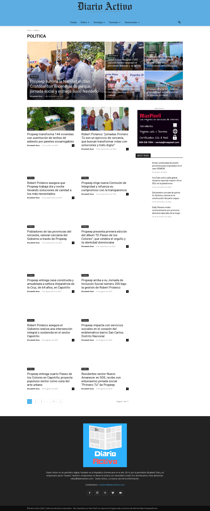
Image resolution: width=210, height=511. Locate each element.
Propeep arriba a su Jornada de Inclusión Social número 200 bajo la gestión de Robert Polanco (103, 283)
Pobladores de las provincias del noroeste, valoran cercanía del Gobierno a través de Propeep (49, 235)
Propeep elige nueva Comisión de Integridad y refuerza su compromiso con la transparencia (104, 186)
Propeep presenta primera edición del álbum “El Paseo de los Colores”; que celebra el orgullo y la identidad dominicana (104, 237)
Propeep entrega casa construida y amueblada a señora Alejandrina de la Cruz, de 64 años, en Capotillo (50, 283)
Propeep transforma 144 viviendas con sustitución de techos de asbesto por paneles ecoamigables (50, 137)
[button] (179, 22)
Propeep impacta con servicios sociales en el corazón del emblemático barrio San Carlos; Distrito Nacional (102, 330)
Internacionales (132, 22)
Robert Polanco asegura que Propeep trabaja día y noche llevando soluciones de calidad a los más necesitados (49, 188)
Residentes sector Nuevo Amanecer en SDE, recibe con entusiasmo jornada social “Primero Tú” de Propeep (101, 379)
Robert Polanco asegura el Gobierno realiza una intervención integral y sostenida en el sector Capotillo (49, 330)
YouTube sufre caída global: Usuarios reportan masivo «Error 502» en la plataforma (167, 181)
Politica (85, 22)
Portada (73, 22)
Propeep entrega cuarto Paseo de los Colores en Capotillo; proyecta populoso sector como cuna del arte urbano (49, 379)
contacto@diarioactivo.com (112, 484)
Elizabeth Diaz (33, 145)
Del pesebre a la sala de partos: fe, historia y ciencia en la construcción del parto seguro (166, 195)
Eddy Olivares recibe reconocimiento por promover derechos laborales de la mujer (166, 210)
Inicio (29, 30)
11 (54, 401)
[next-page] (60, 401)
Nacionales (114, 22)
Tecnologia (99, 22)
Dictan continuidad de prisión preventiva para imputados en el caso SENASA (167, 166)
